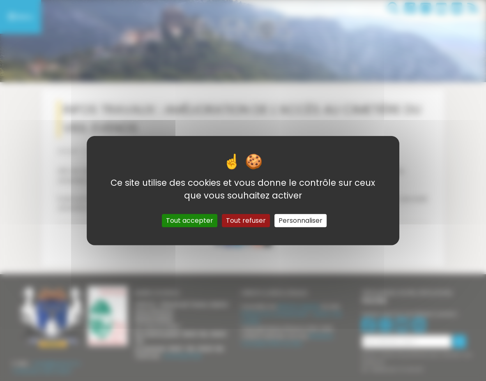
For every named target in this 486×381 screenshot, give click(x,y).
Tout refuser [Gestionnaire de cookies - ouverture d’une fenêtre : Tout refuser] (246, 220)
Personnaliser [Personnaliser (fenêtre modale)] (300, 220)
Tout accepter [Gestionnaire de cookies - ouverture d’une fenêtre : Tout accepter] (189, 220)
